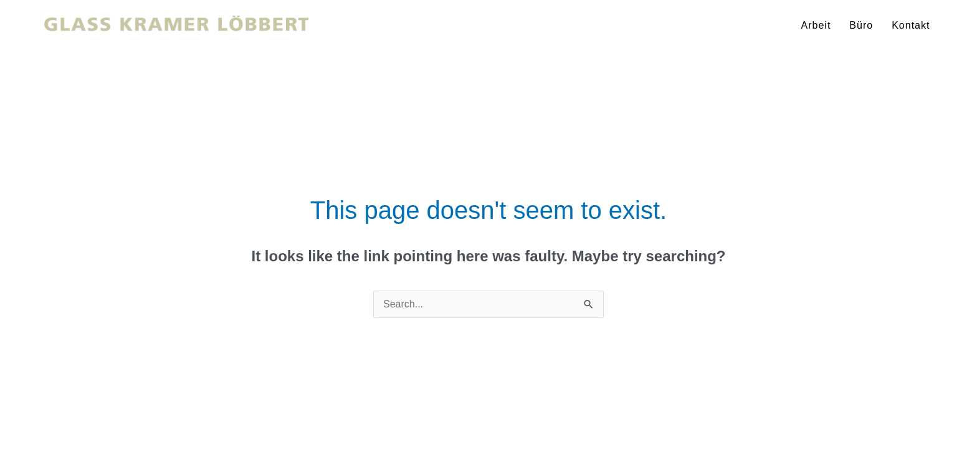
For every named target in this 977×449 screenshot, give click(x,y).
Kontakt (911, 25)
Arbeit (816, 25)
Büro (861, 25)
